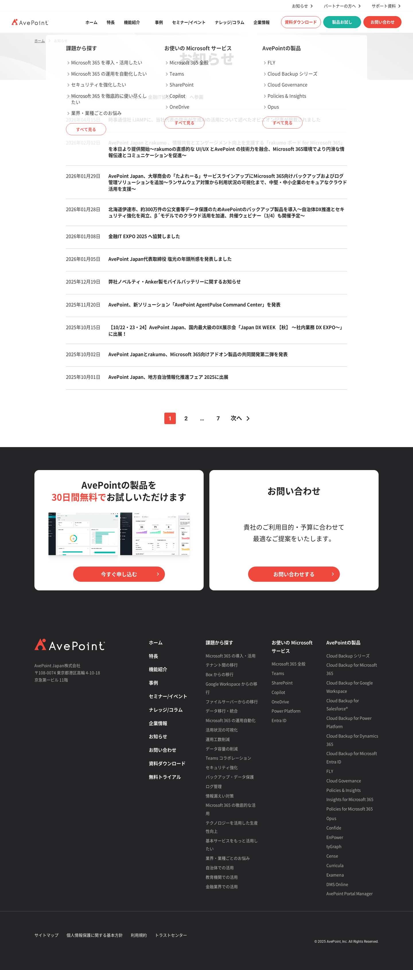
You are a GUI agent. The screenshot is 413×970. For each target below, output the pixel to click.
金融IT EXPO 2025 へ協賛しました (144, 236)
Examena (335, 875)
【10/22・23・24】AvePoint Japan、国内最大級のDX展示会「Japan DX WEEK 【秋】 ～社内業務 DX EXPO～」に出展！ (226, 330)
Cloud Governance (343, 780)
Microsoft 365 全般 (288, 663)
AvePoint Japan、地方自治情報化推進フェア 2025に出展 (168, 376)
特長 (111, 22)
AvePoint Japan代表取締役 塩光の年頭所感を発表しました (170, 258)
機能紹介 (132, 22)
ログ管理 (214, 786)
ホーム (91, 22)
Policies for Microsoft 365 (349, 808)
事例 (159, 22)
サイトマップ (46, 935)
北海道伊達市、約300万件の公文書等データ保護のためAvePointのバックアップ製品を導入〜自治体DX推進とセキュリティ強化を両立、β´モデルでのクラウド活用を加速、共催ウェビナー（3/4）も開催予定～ (226, 212)
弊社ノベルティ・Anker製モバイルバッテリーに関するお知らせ (174, 281)
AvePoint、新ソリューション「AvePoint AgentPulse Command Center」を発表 (194, 304)
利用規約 (139, 935)
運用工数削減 (218, 739)
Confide (333, 827)
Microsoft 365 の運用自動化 (231, 720)
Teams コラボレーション (228, 758)
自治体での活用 (220, 867)
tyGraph (334, 846)
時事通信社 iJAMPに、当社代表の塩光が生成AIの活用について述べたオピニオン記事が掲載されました (214, 119)
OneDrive (280, 701)
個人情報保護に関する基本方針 (95, 935)
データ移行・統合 (222, 711)
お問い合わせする (294, 574)
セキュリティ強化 (222, 767)
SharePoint (282, 682)
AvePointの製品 (343, 642)
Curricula (335, 865)
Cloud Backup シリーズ (348, 655)
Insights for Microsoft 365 (349, 799)
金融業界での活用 (222, 886)
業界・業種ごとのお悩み (228, 858)
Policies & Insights (343, 790)
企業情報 (262, 22)
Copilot (278, 692)
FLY (329, 771)
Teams (278, 673)
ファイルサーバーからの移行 (232, 701)
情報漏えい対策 (220, 796)
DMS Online (337, 884)
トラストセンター (171, 935)
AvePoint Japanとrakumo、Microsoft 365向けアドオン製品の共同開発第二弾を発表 (198, 354)
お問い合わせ (383, 22)
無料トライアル (165, 776)
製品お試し (342, 22)
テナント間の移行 (222, 665)
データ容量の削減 (222, 748)
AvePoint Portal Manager (349, 893)
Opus (331, 818)
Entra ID (279, 720)
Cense (332, 856)
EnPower (334, 837)
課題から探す (219, 642)
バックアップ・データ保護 (230, 777)
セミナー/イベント (189, 22)
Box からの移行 (219, 674)
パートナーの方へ (340, 6)
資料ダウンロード (301, 22)
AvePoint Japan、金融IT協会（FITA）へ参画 (156, 96)
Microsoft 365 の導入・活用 (231, 655)
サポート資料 (384, 6)
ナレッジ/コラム (229, 22)
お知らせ (300, 6)
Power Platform (286, 711)
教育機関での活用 (222, 877)
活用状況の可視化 (222, 730)
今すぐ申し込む (119, 574)
